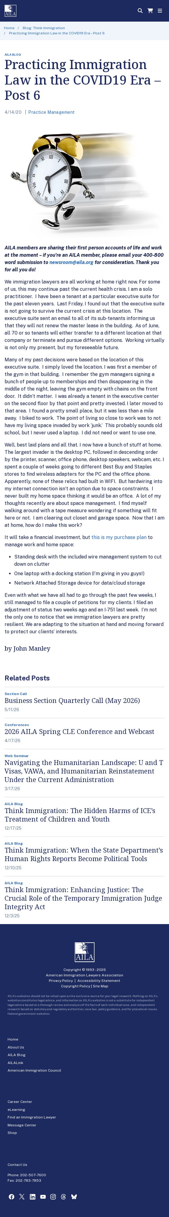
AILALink (15, 1063)
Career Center (20, 1102)
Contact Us (17, 1165)
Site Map (100, 986)
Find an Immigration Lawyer (32, 1117)
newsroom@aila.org (71, 262)
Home (9, 28)
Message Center (22, 1125)
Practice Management (51, 112)
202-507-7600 (33, 1175)
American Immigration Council (34, 1070)
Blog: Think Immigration (44, 28)
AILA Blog (16, 1055)
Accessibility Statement (98, 981)
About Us (16, 1047)
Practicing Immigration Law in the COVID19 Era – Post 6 (57, 33)
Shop (12, 1133)
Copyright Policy (75, 986)
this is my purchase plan (119, 537)
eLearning (16, 1109)
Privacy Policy (61, 981)
